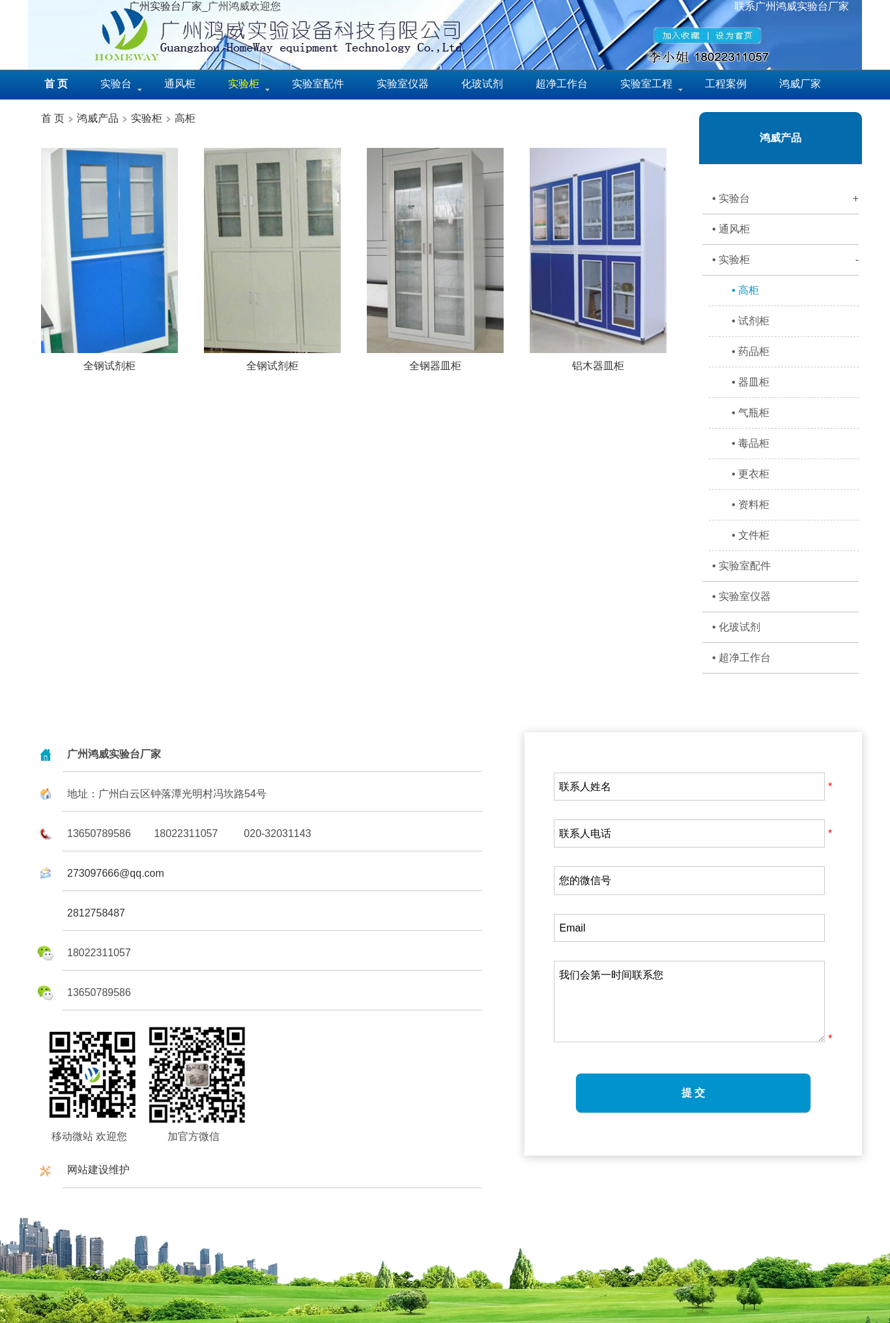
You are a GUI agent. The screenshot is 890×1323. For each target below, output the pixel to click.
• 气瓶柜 (750, 412)
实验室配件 (318, 83)
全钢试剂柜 (109, 360)
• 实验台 (785, 199)
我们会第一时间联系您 (689, 1001)
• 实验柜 (785, 260)
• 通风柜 (731, 229)
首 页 (53, 118)
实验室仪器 (403, 83)
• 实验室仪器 (741, 596)
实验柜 (146, 118)
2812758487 (96, 912)
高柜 (185, 118)
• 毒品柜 (750, 443)
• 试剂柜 (750, 320)
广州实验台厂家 (165, 6)
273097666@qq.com (115, 873)
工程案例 (726, 83)
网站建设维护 (98, 1169)
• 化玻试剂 (736, 627)
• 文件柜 (750, 535)
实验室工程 (646, 83)
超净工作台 (562, 83)
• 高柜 (745, 290)
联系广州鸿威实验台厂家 (791, 6)
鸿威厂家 (800, 83)
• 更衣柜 (750, 473)
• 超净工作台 (741, 657)
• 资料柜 (750, 504)
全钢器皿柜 (435, 360)
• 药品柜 (750, 351)
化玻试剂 (482, 83)
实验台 (116, 83)
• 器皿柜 (750, 382)
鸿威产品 (96, 118)
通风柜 (179, 83)
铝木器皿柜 (598, 360)
